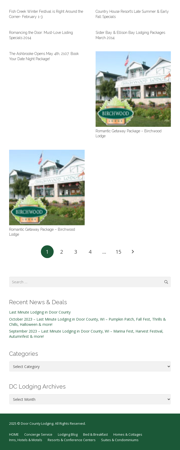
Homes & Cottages (127, 434)
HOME (14, 434)
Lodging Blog (68, 434)
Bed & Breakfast (95, 434)
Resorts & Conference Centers (72, 440)
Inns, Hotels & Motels (25, 440)
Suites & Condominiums (120, 440)
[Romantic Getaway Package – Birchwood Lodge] (133, 89)
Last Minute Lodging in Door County (40, 312)
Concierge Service (38, 434)
